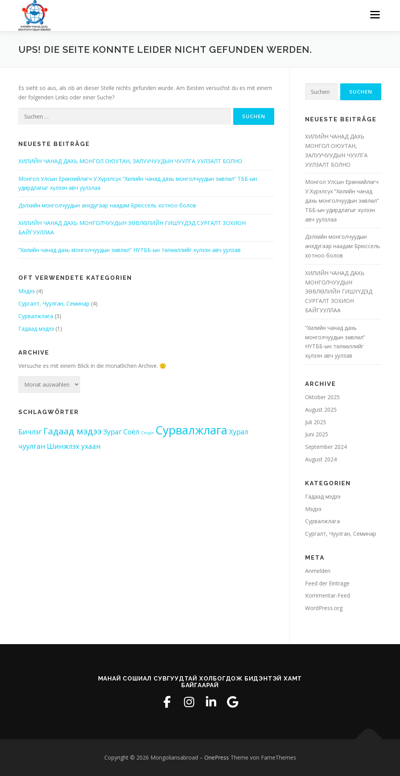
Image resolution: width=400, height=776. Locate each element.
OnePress (216, 757)
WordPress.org (324, 608)
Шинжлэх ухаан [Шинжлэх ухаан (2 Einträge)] (74, 446)
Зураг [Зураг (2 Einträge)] (112, 431)
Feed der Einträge (327, 583)
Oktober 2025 (322, 397)
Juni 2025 (316, 434)
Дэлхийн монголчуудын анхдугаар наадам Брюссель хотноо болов (107, 205)
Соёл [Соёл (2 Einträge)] (131, 431)
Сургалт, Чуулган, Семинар (53, 303)
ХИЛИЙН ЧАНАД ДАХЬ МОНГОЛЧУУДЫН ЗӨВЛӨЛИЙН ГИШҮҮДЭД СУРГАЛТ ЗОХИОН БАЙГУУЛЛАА (338, 291)
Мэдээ (26, 291)
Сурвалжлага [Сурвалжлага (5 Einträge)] (191, 430)
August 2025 (321, 409)
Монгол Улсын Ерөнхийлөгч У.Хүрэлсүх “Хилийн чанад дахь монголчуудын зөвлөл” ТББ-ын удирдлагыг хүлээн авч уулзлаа (342, 200)
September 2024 (326, 446)
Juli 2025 (315, 422)
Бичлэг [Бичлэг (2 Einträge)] (30, 431)
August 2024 (321, 459)
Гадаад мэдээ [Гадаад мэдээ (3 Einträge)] (72, 431)
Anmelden (317, 570)
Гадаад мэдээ (36, 328)
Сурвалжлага (35, 316)
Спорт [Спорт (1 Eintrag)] (147, 433)
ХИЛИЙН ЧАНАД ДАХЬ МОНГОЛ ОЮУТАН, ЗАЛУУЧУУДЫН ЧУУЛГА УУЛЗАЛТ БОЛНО (130, 161)
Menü (375, 14)
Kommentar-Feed (327, 595)
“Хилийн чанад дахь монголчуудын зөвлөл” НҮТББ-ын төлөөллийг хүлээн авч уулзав (129, 250)
